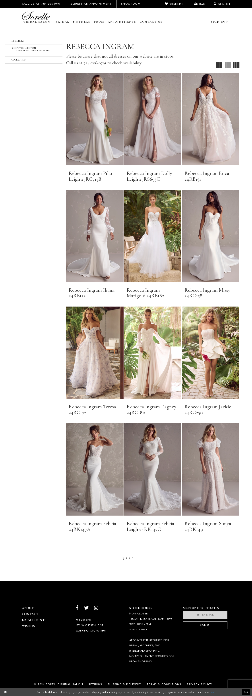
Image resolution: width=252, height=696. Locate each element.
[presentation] (94, 119)
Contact (30, 614)
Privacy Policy (200, 684)
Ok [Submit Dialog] (246, 692)
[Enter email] (205, 615)
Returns (95, 684)
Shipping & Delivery (124, 684)
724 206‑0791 (83, 620)
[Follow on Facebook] (77, 608)
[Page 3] (129, 557)
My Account (33, 620)
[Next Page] (133, 557)
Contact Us (151, 21)
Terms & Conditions (164, 684)
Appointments (122, 21)
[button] (33, 41)
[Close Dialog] (5, 692)
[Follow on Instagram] (96, 608)
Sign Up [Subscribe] (205, 625)
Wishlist (29, 626)
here (212, 692)
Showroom (130, 4)
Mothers (82, 21)
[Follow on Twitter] (86, 608)
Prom (99, 21)
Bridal (62, 21)
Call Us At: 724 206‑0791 (41, 4)
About (28, 608)
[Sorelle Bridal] (37, 17)
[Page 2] (126, 557)
